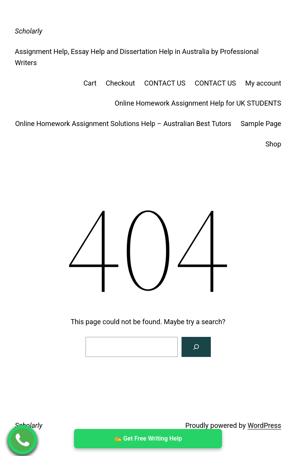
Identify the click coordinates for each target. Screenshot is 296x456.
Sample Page (260, 123)
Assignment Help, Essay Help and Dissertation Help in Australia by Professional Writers (137, 57)
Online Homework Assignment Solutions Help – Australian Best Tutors (123, 123)
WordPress (264, 425)
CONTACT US (164, 83)
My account (263, 83)
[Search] (196, 347)
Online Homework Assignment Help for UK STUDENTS (197, 103)
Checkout (120, 83)
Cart (89, 83)
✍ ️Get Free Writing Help (148, 438)
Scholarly (28, 31)
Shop (273, 144)
